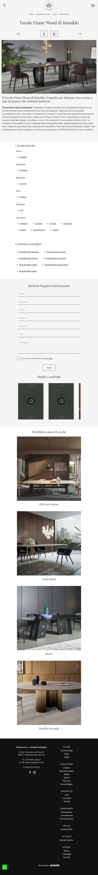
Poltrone (66, 781)
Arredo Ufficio (67, 829)
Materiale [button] (20, 177)
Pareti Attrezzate (66, 771)
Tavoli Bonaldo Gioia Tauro (55, 258)
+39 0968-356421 (33, 759)
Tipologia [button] (20, 204)
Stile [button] (18, 191)
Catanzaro (24, 223)
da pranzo (23, 170)
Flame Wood (64, 14)
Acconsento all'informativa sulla (37, 358)
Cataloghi (66, 854)
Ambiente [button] (20, 164)
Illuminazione (66, 812)
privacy (50, 358)
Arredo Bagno (67, 784)
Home (31, 14)
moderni (23, 197)
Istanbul (23, 230)
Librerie (66, 768)
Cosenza (38, 223)
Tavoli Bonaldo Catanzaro (29, 252)
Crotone (52, 223)
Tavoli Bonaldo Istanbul (28, 265)
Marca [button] (19, 151)
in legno (23, 184)
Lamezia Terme (39, 230)
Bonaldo (23, 157)
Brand (66, 850)
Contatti (66, 857)
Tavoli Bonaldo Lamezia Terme (56, 265)
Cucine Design (66, 750)
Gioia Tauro (67, 223)
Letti (67, 795)
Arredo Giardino (66, 840)
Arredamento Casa (43, 14)
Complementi (67, 815)
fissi (21, 210)
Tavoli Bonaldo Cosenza (55, 252)
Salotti (66, 777)
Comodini (66, 798)
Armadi (67, 801)
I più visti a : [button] (21, 217)
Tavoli (55, 14)
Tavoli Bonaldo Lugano (28, 271)
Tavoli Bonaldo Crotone (28, 258)
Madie (66, 774)
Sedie (66, 757)
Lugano (55, 230)
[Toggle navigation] (93, 5)
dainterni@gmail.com (34, 762)
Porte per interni (67, 818)
